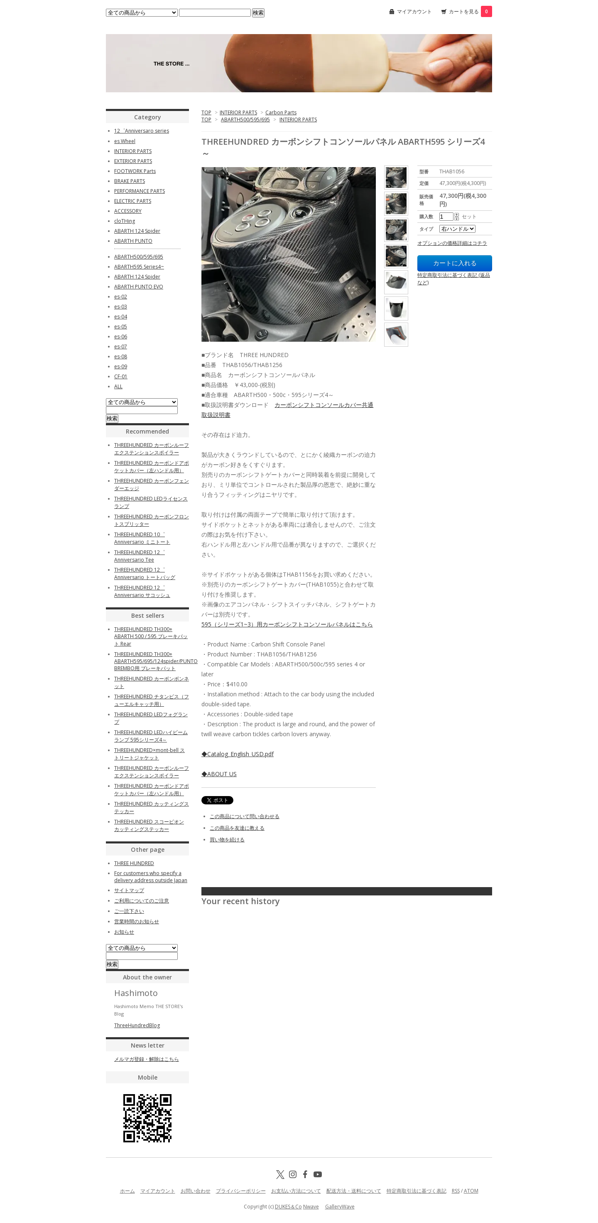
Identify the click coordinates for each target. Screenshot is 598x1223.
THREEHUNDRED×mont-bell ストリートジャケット (149, 754)
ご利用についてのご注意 (141, 900)
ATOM (471, 1190)
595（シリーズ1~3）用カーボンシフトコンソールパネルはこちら (287, 624)
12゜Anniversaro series (141, 130)
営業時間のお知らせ (136, 921)
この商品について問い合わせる (244, 816)
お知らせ (124, 931)
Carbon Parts (281, 112)
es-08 (120, 356)
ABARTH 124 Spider (137, 230)
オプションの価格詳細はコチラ (452, 243)
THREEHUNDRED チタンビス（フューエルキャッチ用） (151, 700)
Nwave (311, 1206)
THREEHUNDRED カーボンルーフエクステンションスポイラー (151, 448)
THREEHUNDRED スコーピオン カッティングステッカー (149, 825)
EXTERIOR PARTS (133, 161)
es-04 (120, 316)
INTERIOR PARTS (238, 112)
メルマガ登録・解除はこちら (146, 1059)
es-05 (120, 326)
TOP (206, 112)
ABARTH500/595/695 (245, 119)
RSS (456, 1190)
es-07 (120, 346)
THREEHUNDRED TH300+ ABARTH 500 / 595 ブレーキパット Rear (151, 636)
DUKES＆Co (288, 1206)
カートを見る (470, 11)
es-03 (120, 306)
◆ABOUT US (219, 774)
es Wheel (124, 141)
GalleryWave (340, 1206)
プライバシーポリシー (241, 1190)
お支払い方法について (296, 1190)
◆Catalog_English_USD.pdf (237, 754)
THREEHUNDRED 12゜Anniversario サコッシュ (142, 591)
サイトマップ (129, 890)
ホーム (127, 1190)
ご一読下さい (129, 911)
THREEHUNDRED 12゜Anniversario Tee (139, 556)
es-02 (120, 296)
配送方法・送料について (353, 1190)
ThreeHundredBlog (137, 1025)
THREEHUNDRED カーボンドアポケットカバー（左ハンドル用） (151, 466)
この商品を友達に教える (237, 827)
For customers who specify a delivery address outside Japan (150, 877)
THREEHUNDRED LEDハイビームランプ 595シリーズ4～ (151, 736)
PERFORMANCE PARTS (139, 191)
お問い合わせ (196, 1190)
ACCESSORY (128, 211)
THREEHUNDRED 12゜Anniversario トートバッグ (144, 573)
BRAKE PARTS (129, 181)
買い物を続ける (227, 839)
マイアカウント (414, 11)
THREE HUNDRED (134, 863)
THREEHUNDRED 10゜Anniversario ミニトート (142, 538)
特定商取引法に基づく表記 (416, 1190)
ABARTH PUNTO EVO (138, 286)
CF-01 (120, 376)
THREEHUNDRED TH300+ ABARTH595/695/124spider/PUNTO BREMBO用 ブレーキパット (156, 661)
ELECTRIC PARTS (132, 201)
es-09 (120, 366)
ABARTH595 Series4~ (139, 266)
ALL (118, 386)
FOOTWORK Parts (135, 171)
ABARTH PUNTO (133, 240)
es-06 (120, 336)
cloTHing (124, 220)
